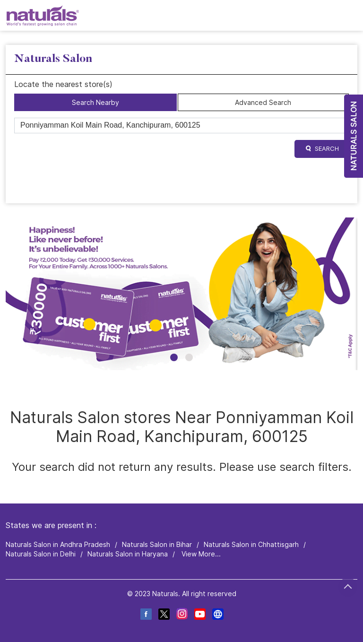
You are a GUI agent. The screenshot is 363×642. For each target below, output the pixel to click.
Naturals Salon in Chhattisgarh (251, 544)
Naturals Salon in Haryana (127, 554)
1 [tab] (174, 357)
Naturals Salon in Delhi (41, 554)
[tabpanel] (181, 293)
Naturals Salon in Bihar (157, 544)
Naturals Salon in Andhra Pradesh (58, 544)
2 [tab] (189, 357)
